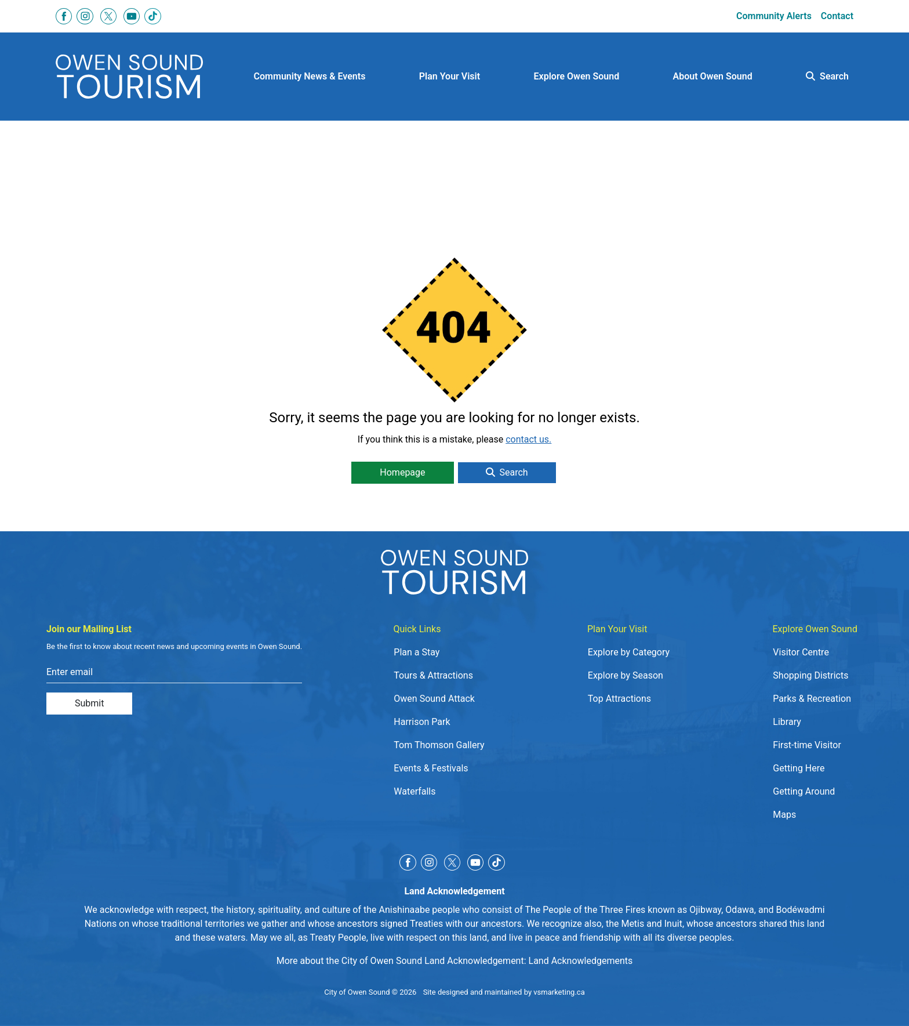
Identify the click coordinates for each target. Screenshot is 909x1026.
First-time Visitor (807, 745)
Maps (784, 814)
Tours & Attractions (433, 675)
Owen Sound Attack (434, 698)
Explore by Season (625, 675)
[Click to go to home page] (129, 76)
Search (827, 76)
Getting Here (798, 768)
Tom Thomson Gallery (439, 745)
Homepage (402, 472)
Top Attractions (619, 698)
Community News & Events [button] (310, 76)
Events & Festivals (431, 768)
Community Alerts (774, 15)
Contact (837, 15)
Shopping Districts (810, 675)
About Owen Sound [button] (712, 76)
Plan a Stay (416, 652)
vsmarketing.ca (558, 992)
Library (787, 721)
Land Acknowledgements (581, 960)
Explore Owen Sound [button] (577, 76)
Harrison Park (422, 721)
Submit (89, 703)
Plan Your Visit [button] (449, 76)
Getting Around (804, 791)
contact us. (528, 439)
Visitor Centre (801, 652)
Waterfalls (414, 791)
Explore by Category (629, 652)
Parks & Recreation (812, 698)
